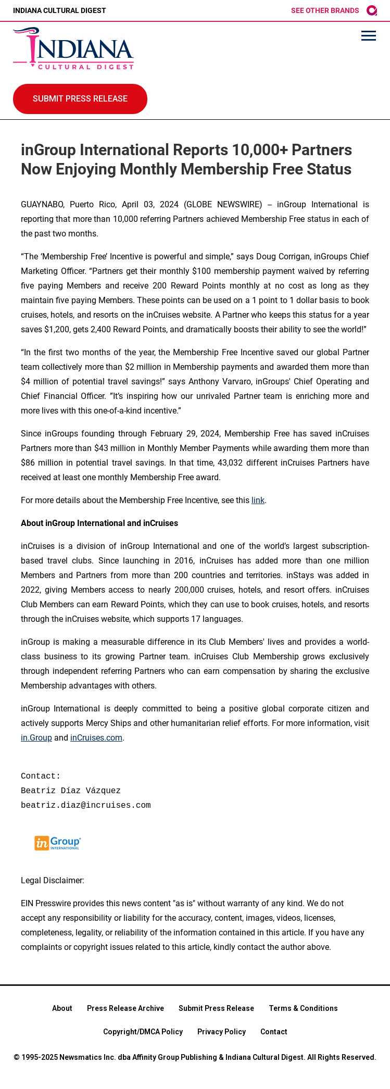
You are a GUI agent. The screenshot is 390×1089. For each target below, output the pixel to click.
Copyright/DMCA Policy (143, 1032)
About (62, 1008)
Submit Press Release (216, 1008)
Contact (273, 1032)
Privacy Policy (221, 1032)
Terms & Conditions (303, 1008)
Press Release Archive (125, 1008)
